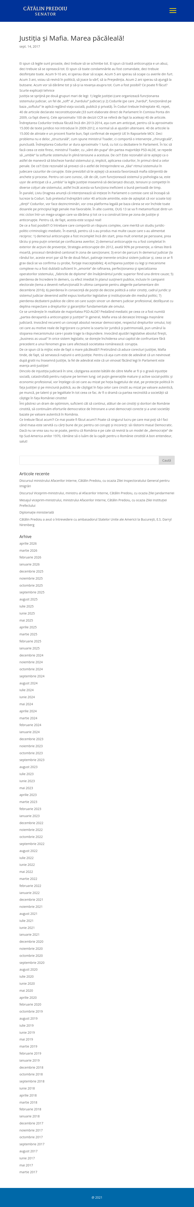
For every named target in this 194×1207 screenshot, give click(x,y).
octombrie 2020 (31, 955)
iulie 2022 (26, 858)
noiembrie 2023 (31, 746)
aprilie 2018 (28, 1095)
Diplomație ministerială (36, 512)
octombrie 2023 (31, 753)
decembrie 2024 (31, 655)
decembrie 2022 (31, 823)
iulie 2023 (26, 774)
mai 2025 (26, 620)
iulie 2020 (26, 976)
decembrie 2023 (31, 739)
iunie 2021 (27, 927)
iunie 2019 (27, 1032)
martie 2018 (28, 1102)
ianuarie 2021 (29, 934)
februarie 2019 (30, 1053)
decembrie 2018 (31, 1067)
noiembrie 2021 (31, 906)
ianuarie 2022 (29, 893)
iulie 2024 (26, 690)
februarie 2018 (30, 1109)
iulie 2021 (26, 920)
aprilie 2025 (28, 627)
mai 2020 (26, 990)
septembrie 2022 (31, 844)
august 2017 (28, 1151)
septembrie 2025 (31, 592)
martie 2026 (28, 550)
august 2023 (28, 767)
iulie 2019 (26, 1025)
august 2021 (28, 913)
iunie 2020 (27, 983)
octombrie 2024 (31, 669)
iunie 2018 (27, 1088)
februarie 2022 (30, 886)
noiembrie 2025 (31, 578)
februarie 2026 (30, 557)
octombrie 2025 (31, 585)
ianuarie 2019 (29, 1060)
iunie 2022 (27, 864)
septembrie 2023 (31, 760)
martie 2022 (28, 878)
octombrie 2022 (31, 837)
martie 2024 (28, 718)
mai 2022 (26, 871)
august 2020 (28, 969)
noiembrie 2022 (31, 830)
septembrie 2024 (31, 676)
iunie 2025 (27, 613)
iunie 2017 (27, 1158)
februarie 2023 (30, 809)
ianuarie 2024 (29, 732)
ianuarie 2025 (29, 648)
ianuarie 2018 (29, 1116)
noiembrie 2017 (31, 1130)
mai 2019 (26, 1039)
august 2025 (28, 599)
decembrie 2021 (31, 899)
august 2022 (28, 851)
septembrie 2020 (31, 962)
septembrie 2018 (31, 1081)
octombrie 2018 (31, 1074)
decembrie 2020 (31, 941)
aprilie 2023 (28, 795)
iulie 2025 (26, 606)
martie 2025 (28, 634)
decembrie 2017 (31, 1123)
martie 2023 (28, 802)
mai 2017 (26, 1165)
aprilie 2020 (28, 997)
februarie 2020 (30, 1004)
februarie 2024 (30, 725)
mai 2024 (26, 704)
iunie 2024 (27, 697)
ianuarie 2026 (29, 564)
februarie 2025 (30, 641)
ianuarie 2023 (29, 816)
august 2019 (28, 1018)
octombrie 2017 (31, 1137)
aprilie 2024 (28, 711)
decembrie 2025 (31, 571)
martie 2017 (28, 1172)
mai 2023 (26, 788)
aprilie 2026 (28, 543)
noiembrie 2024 (31, 662)
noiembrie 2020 (31, 948)
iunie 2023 (27, 781)
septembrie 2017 (31, 1144)
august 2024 (28, 683)
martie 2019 (28, 1046)
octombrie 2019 (31, 1011)
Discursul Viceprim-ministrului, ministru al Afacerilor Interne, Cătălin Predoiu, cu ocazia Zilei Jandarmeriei (96, 493)
